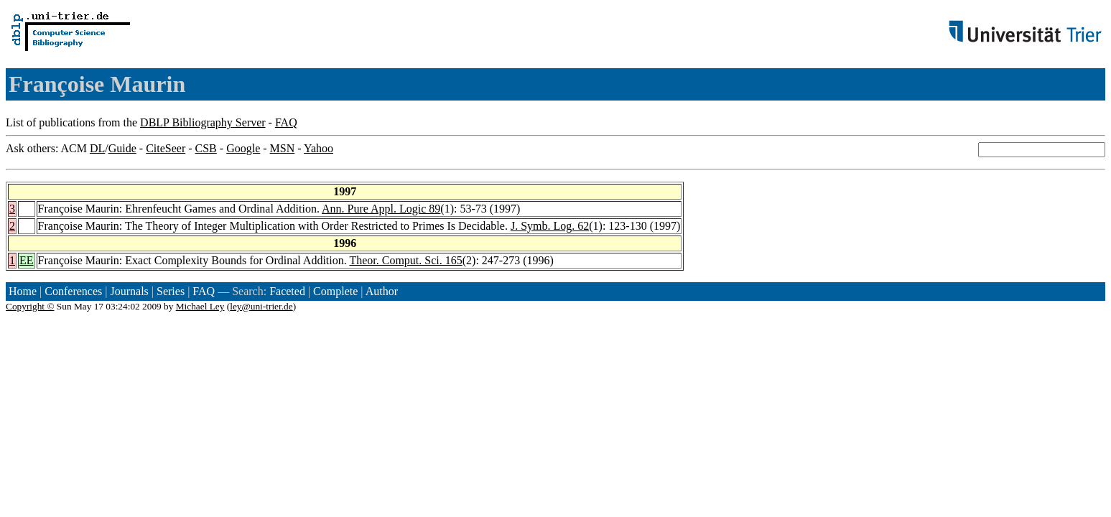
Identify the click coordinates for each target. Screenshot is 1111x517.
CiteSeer (165, 148)
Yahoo (318, 148)
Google (243, 148)
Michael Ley (200, 306)
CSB (206, 148)
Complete (335, 291)
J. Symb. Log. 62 (550, 226)
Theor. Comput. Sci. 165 (405, 260)
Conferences (73, 291)
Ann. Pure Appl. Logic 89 (381, 208)
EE (26, 260)
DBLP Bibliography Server (203, 122)
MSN (282, 148)
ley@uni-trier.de (261, 306)
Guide (122, 148)
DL (97, 148)
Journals (129, 291)
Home (23, 291)
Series (171, 291)
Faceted (287, 291)
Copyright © (30, 306)
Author (382, 291)
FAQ (286, 122)
